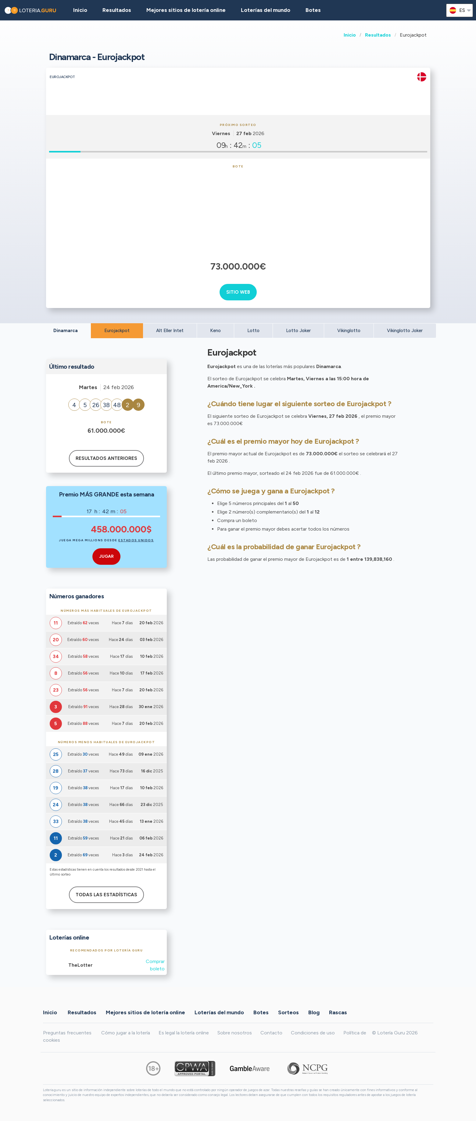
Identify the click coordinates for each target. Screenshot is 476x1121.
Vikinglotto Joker (405, 330)
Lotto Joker (298, 330)
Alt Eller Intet (170, 330)
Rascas (338, 1012)
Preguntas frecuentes (67, 1033)
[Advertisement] (238, 214)
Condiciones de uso (313, 1033)
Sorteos (288, 1012)
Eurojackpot (117, 330)
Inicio (350, 35)
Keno (215, 330)
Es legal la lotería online (184, 1033)
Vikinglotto (348, 330)
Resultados (378, 35)
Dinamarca (65, 330)
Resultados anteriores (106, 458)
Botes (313, 10)
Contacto (271, 1033)
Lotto (253, 330)
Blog (314, 1012)
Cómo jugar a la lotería (125, 1033)
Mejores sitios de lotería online (186, 10)
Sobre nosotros (234, 1033)
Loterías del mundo (265, 10)
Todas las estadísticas (106, 894)
